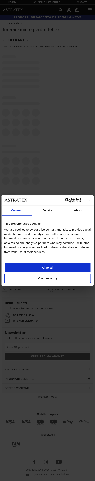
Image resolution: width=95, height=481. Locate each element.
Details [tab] (47, 210)
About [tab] (78, 210)
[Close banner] (89, 200)
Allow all (47, 267)
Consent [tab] (17, 210)
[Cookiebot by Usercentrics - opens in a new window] (65, 200)
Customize (47, 278)
